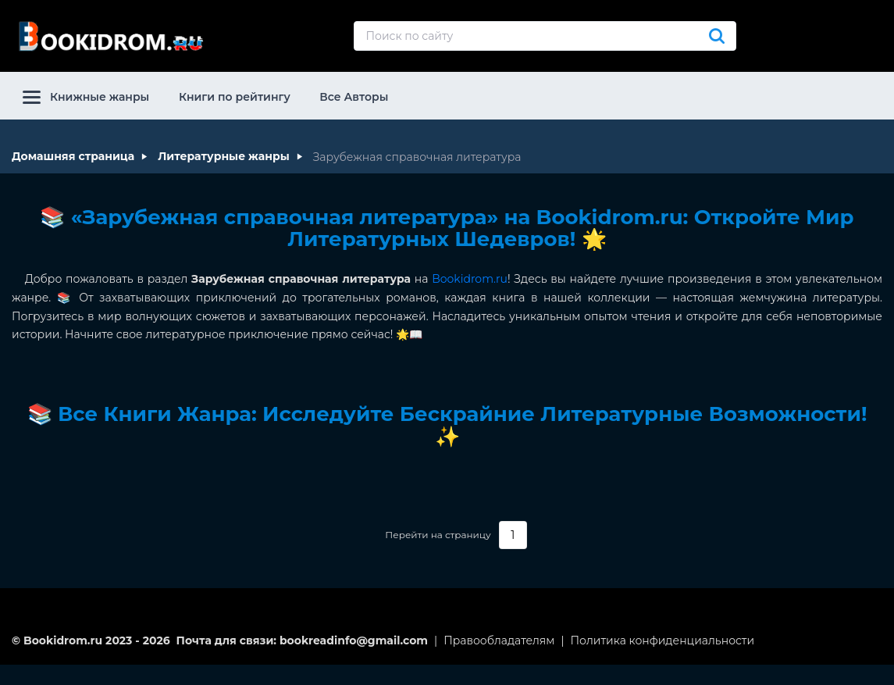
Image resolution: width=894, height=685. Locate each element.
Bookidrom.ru (470, 279)
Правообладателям (498, 640)
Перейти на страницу (437, 535)
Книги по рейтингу (234, 97)
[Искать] (717, 36)
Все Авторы (353, 97)
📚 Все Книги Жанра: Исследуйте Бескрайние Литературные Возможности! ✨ (447, 425)
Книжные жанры (86, 97)
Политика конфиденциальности (663, 640)
